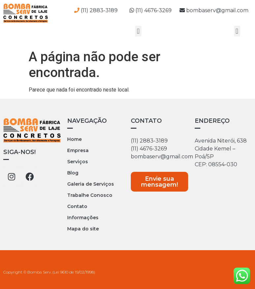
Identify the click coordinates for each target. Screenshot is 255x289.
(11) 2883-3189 (149, 141)
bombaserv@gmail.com (214, 10)
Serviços (77, 162)
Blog (72, 173)
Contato (77, 206)
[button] (138, 31)
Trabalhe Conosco (89, 195)
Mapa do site (83, 229)
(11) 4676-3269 (154, 10)
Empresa (78, 150)
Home (74, 139)
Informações (83, 218)
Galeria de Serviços (90, 184)
